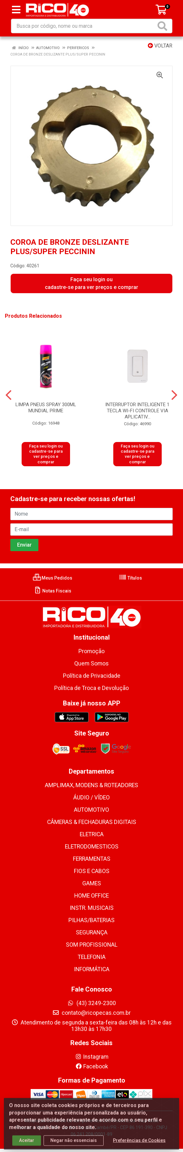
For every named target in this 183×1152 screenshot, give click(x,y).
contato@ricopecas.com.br (91, 1013)
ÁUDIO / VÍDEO (91, 797)
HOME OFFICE (91, 895)
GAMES (91, 883)
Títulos (130, 578)
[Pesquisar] (164, 26)
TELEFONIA (92, 957)
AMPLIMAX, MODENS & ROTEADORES (91, 785)
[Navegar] (8, 395)
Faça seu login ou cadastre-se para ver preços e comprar (91, 283)
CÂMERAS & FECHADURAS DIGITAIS (91, 822)
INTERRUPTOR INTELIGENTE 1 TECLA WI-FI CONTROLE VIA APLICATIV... (137, 411)
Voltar (160, 46)
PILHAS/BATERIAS (91, 920)
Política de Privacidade (91, 676)
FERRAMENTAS (91, 859)
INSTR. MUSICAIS (92, 908)
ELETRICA (92, 834)
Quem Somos (91, 663)
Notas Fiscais (52, 590)
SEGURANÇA (91, 932)
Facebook (91, 1066)
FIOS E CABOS (91, 871)
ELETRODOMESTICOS (91, 846)
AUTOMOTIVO (91, 810)
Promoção (91, 651)
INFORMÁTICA (91, 969)
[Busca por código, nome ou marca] (84, 26)
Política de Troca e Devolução (91, 688)
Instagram (91, 1057)
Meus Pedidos (52, 578)
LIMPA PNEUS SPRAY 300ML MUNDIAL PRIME (45, 408)
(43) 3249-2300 (91, 1003)
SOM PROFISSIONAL (91, 944)
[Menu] (16, 9)
